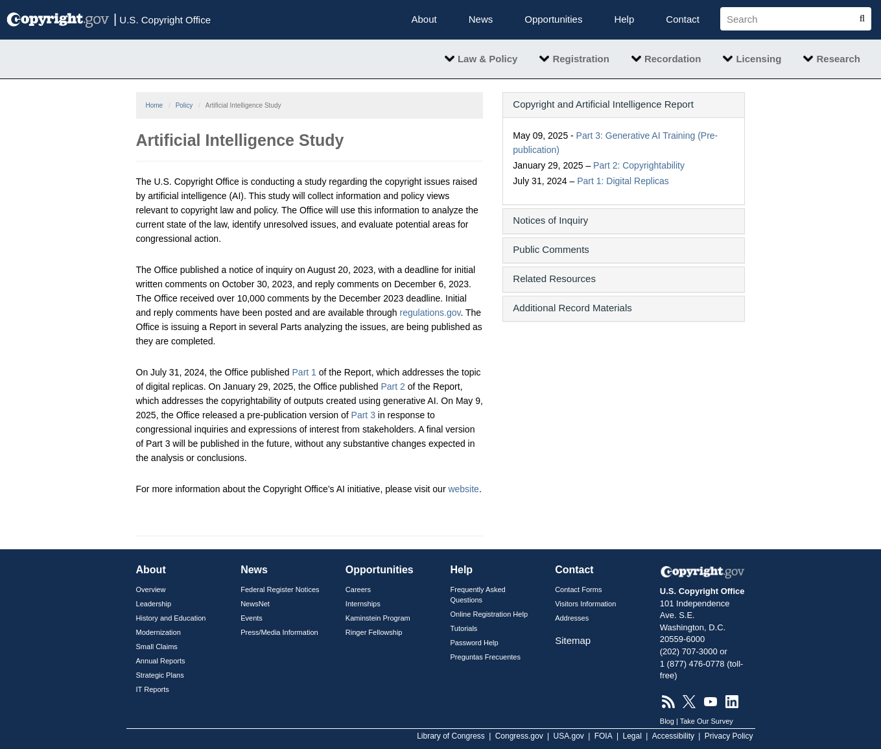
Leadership (154, 604)
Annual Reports (160, 661)
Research (838, 58)
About (424, 19)
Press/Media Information (279, 632)
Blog (667, 721)
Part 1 (304, 372)
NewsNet (255, 604)
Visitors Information (585, 604)
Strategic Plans (160, 675)
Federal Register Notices (280, 589)
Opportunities (553, 19)
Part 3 (363, 415)
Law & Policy (488, 58)
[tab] (623, 105)
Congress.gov (519, 736)
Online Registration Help (489, 614)
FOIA (603, 736)
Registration (580, 58)
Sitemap (573, 640)
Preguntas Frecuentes (485, 657)
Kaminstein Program (378, 618)
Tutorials (463, 628)
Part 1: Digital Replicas (623, 181)
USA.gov (569, 736)
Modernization (158, 632)
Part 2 (393, 386)
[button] (623, 104)
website (463, 489)
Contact (682, 19)
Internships (363, 604)
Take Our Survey (706, 721)
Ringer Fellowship (374, 632)
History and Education (171, 618)
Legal (631, 736)
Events (252, 618)
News (481, 19)
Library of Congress (451, 736)
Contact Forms (578, 589)
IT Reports (152, 689)
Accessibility (673, 736)
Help (624, 19)
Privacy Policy (729, 736)
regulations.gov (430, 312)
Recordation (672, 58)
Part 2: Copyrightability (639, 165)
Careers (358, 589)
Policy (184, 105)
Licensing (758, 58)
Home (154, 105)
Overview (151, 589)
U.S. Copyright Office (162, 19)
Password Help (474, 643)
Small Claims (157, 646)
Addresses (572, 618)
